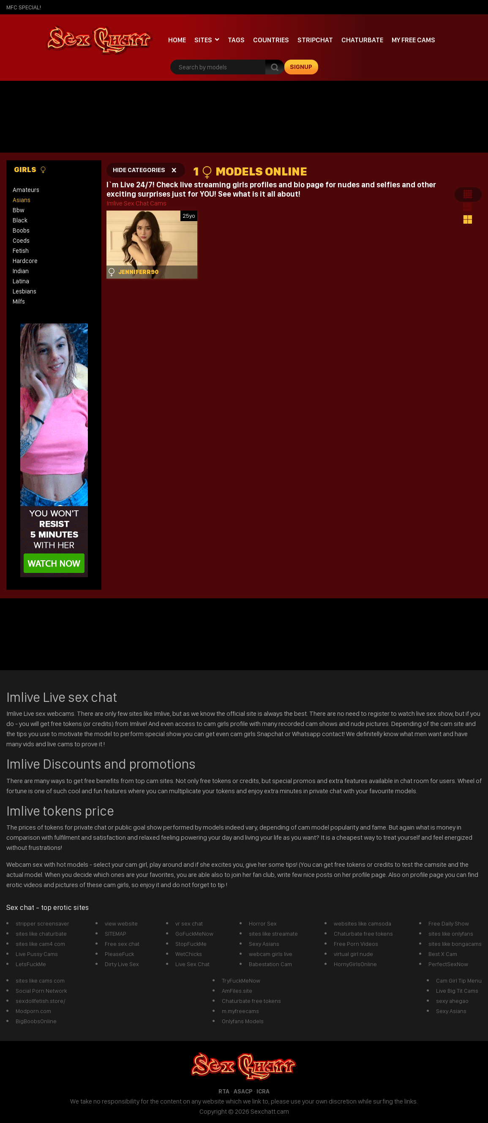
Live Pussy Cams (37, 953)
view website (121, 923)
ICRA (263, 1091)
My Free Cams (413, 40)
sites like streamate (273, 933)
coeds (21, 240)
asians (21, 200)
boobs (21, 230)
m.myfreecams (240, 1011)
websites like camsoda (362, 923)
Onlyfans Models (243, 1021)
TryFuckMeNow (241, 980)
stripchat (315, 40)
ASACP (243, 1091)
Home (177, 40)
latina (21, 281)
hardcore (25, 261)
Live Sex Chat (192, 964)
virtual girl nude (353, 953)
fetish (21, 251)
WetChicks (188, 953)
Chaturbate (362, 40)
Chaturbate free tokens (363, 933)
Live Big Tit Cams (457, 990)
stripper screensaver (42, 923)
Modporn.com (33, 1011)
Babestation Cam (270, 964)
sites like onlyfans (450, 933)
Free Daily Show (448, 923)
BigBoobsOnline (36, 1021)
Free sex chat (122, 943)
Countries (271, 40)
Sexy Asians (264, 943)
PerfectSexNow (448, 964)
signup (301, 67)
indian (21, 271)
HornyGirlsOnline (355, 964)
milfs (19, 301)
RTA (223, 1091)
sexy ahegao (452, 1000)
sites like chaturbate (41, 933)
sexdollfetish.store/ (40, 1000)
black (20, 220)
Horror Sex (263, 923)
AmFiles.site (237, 990)
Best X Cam (442, 953)
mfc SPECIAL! (23, 7)
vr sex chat (189, 923)
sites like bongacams (455, 943)
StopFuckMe (191, 943)
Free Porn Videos (356, 943)
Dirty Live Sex (122, 964)
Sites (203, 40)
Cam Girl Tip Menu (459, 980)
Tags (236, 40)
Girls (30, 169)
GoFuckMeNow (194, 933)
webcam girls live (270, 953)
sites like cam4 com (40, 943)
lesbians (24, 291)
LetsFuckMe (31, 964)
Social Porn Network (41, 990)
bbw (19, 210)
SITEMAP (115, 933)
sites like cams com (40, 980)
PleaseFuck (119, 953)
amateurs (26, 190)
